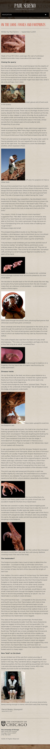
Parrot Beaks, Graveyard (25, 710)
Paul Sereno (25, 7)
